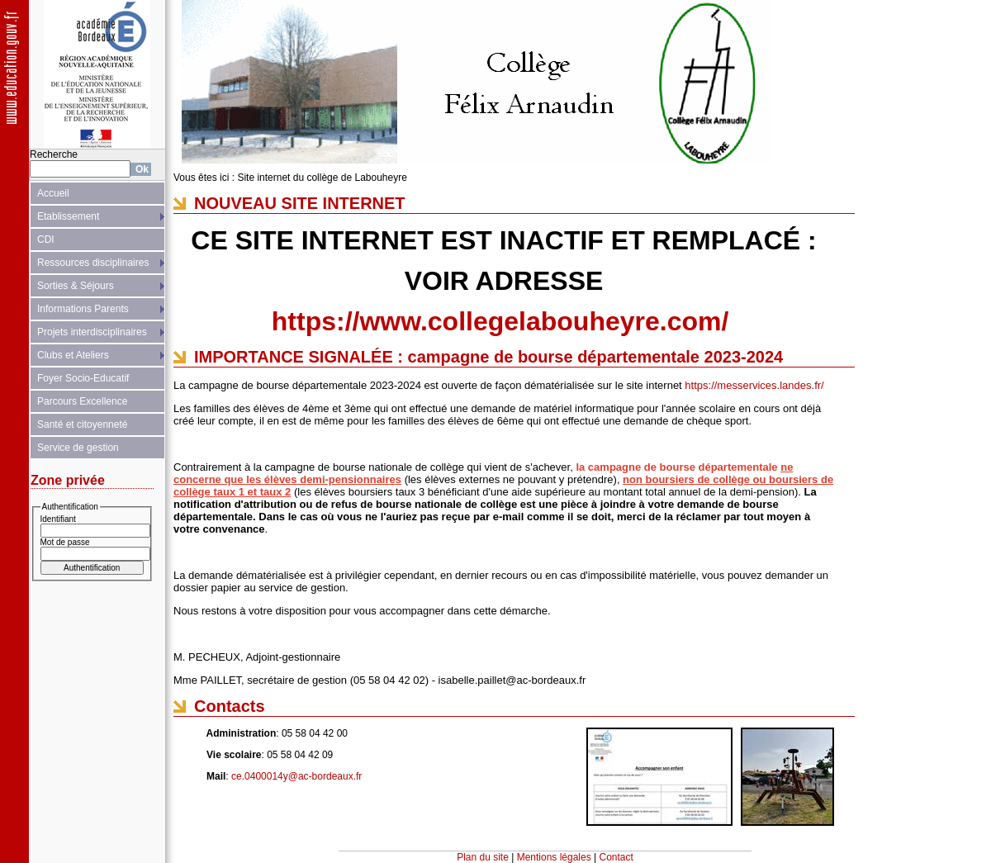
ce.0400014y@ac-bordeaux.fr (296, 776)
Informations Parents (83, 309)
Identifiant (58, 519)
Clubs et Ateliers (73, 355)
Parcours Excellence (82, 401)
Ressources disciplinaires (93, 262)
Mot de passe (65, 542)
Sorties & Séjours (75, 286)
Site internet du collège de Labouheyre (321, 177)
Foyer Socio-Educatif (83, 378)
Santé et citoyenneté (82, 424)
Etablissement (68, 216)
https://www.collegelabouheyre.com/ (500, 321)
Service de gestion (78, 447)
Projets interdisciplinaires (92, 332)
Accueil (53, 193)
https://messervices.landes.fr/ (754, 385)
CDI (46, 239)
